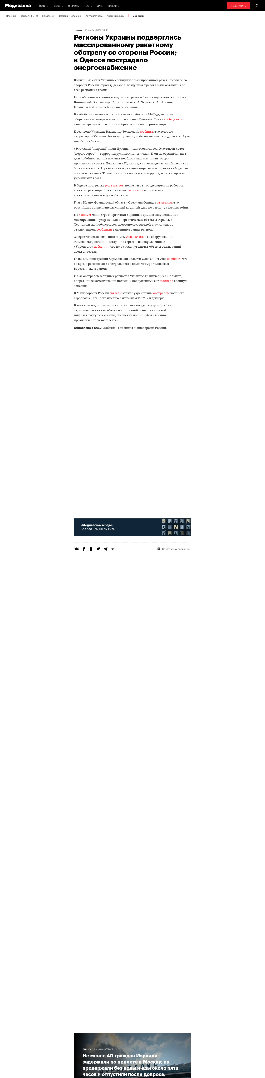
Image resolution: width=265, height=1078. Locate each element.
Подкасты (113, 5)
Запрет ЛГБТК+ (29, 15)
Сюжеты (58, 5)
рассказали (135, 190)
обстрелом (161, 293)
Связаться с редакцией (174, 548)
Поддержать (238, 5)
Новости (43, 5)
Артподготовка (94, 15)
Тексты (88, 5)
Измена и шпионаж (70, 15)
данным (85, 214)
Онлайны (74, 5)
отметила (164, 202)
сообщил (146, 131)
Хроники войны (115, 15)
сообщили (104, 229)
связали (116, 293)
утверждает (134, 237)
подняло (166, 281)
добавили (101, 246)
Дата (99, 5)
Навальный (48, 15)
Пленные (11, 15)
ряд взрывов (114, 185)
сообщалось (173, 119)
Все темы (138, 15)
